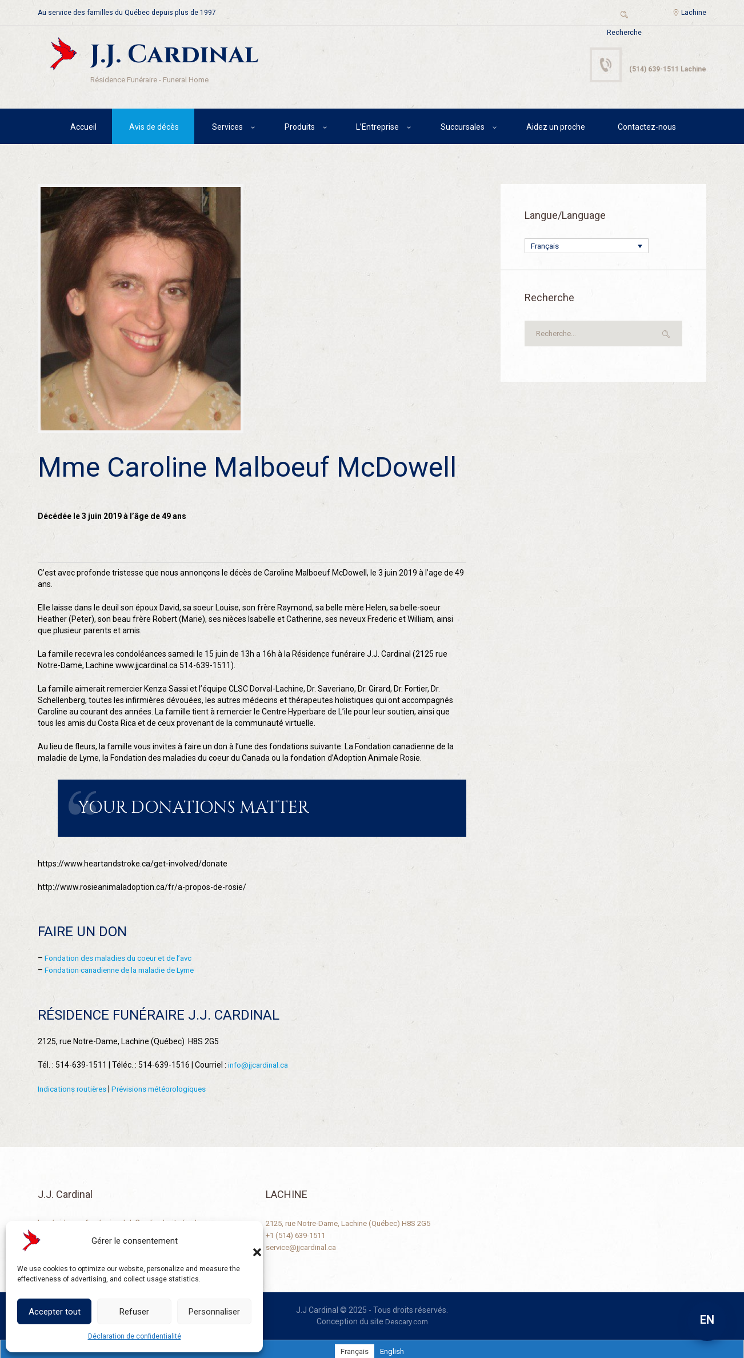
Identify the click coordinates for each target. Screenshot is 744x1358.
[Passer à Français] (353, 1346)
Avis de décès (154, 128)
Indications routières (74, 1084)
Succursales (463, 128)
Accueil (83, 128)
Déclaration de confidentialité (134, 1336)
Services (227, 128)
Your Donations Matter (170, 807)
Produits (300, 128)
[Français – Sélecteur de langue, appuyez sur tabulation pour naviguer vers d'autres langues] (587, 248)
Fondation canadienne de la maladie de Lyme (125, 966)
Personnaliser (214, 1312)
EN (707, 1320)
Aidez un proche (555, 128)
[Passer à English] (392, 1346)
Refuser (134, 1312)
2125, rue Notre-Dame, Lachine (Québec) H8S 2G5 (355, 1218)
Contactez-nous (647, 128)
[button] (245, 1241)
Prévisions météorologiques (166, 1084)
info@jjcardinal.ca (260, 1060)
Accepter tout (55, 1312)
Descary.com (406, 1316)
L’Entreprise (377, 128)
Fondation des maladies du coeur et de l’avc (123, 955)
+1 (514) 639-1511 (299, 1229)
